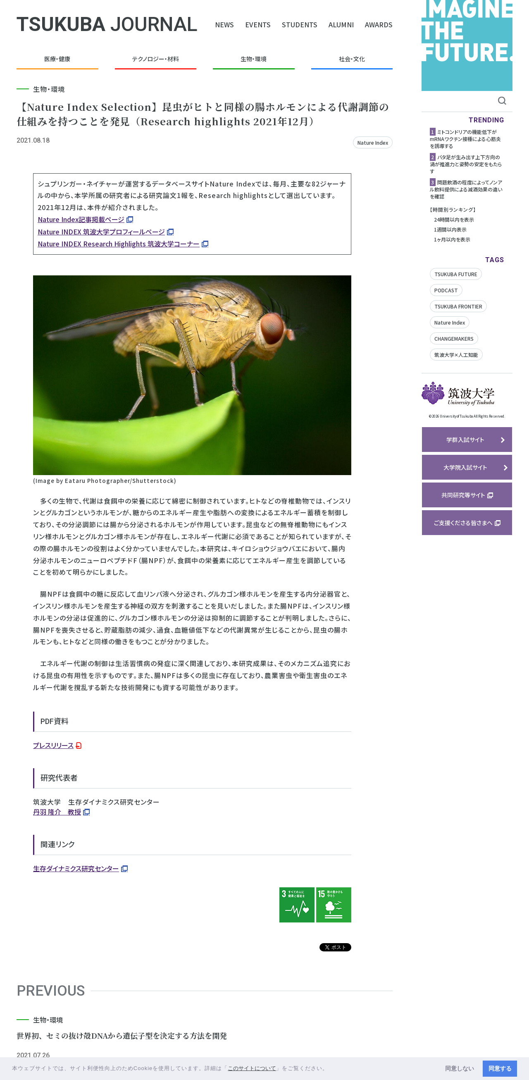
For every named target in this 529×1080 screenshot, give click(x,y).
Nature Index (372, 142)
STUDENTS (299, 24)
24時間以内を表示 (454, 219)
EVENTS (258, 24)
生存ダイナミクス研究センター (76, 868)
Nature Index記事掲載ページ (81, 219)
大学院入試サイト (465, 467)
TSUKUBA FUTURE (455, 273)
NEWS (224, 24)
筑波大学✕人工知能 (456, 354)
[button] (331, 1069)
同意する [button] (500, 1068)
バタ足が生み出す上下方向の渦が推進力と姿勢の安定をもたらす (466, 163)
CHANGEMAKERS (454, 338)
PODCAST (446, 290)
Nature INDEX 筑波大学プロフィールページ (101, 232)
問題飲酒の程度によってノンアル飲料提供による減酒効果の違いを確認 (466, 189)
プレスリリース (53, 745)
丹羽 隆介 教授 (57, 812)
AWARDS (379, 24)
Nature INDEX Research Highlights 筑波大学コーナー (119, 243)
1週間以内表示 (450, 229)
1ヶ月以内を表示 (452, 239)
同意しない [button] (459, 1068)
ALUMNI (341, 24)
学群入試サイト (465, 439)
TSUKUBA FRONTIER (458, 306)
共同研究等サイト (463, 495)
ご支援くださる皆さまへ (463, 522)
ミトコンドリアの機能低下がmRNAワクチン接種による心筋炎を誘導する (465, 138)
